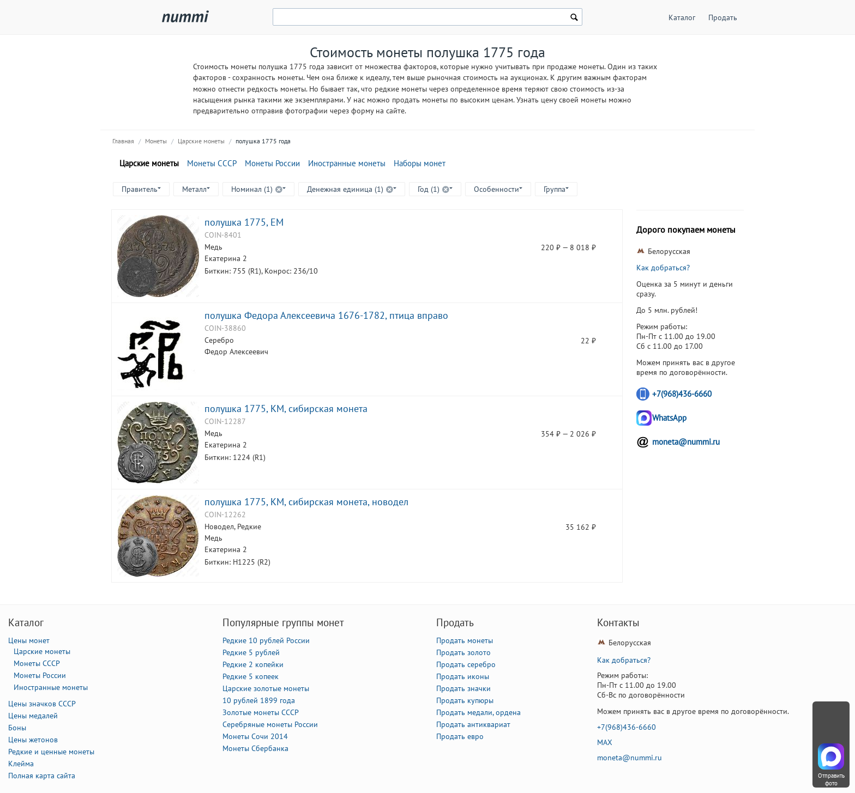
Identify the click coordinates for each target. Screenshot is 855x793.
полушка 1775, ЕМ (244, 221)
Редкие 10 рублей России (266, 640)
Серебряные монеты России (270, 724)
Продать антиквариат (473, 724)
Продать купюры (464, 700)
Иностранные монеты (347, 163)
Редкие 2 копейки (253, 664)
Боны (17, 728)
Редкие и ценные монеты (51, 751)
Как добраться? (663, 268)
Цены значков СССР (42, 704)
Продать (722, 17)
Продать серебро (466, 664)
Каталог (682, 17)
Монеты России (272, 163)
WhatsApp (669, 418)
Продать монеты (464, 640)
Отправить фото (831, 779)
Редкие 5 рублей (251, 652)
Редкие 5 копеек (250, 676)
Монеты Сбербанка (255, 748)
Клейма (21, 763)
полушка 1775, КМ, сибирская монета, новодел (306, 501)
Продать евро (460, 736)
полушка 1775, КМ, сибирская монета (286, 408)
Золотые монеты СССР (260, 712)
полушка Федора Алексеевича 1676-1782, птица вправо (326, 315)
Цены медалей (33, 716)
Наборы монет (419, 163)
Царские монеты (201, 141)
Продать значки (463, 688)
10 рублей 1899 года (258, 700)
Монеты (156, 141)
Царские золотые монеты (265, 688)
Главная (123, 141)
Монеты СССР (212, 163)
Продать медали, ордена (478, 712)
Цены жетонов (33, 739)
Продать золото (463, 652)
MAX (604, 742)
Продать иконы (462, 676)
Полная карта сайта (41, 775)
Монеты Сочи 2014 (255, 736)
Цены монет (29, 640)
